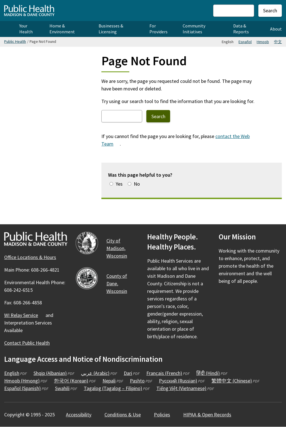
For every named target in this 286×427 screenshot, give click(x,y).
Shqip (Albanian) (54, 373)
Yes (119, 184)
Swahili (66, 388)
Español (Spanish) (26, 388)
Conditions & (125, 414)
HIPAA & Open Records (207, 414)
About (276, 29)
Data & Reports (241, 28)
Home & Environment (62, 28)
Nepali (113, 380)
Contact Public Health (27, 343)
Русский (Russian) (182, 380)
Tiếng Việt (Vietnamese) (185, 388)
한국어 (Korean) (75, 380)
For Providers (158, 28)
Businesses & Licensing (111, 28)
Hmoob (263, 41)
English (15, 373)
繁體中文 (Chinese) (235, 380)
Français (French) (168, 373)
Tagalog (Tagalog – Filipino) (117, 388)
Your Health (26, 28)
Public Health (15, 41)
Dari (132, 373)
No (137, 184)
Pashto (141, 380)
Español (245, 41)
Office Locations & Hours (30, 257)
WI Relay (24, 315)
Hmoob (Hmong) (25, 380)
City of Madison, (120, 248)
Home (7, 29)
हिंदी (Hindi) (211, 373)
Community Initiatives (194, 28)
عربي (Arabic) (99, 373)
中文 (278, 41)
